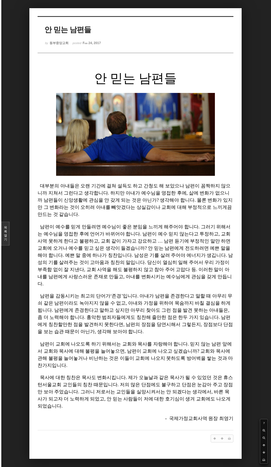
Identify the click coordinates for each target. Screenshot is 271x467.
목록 (5, 234)
